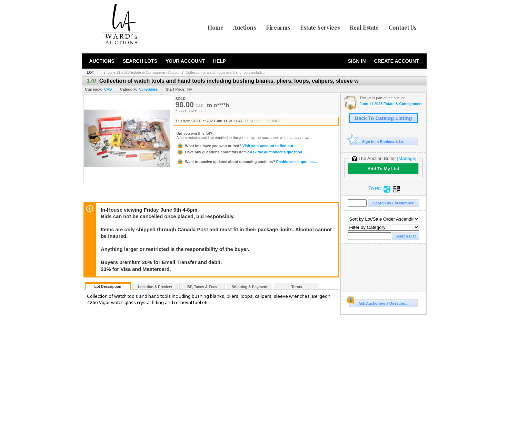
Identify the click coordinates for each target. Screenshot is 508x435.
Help (219, 61)
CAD (108, 89)
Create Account (396, 61)
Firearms (278, 27)
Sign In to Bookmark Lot (377, 141)
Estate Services (320, 27)
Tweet (374, 188)
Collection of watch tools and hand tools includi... (225, 72)
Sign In (357, 61)
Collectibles (148, 89)
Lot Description (107, 286)
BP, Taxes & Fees (202, 287)
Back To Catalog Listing (383, 118)
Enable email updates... (247, 162)
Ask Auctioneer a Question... (378, 302)
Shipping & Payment (250, 287)
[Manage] (407, 158)
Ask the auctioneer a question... (241, 152)
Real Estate (364, 27)
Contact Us (403, 27)
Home (215, 27)
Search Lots (140, 61)
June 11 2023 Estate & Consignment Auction (144, 72)
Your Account (185, 61)
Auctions (244, 27)
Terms (296, 287)
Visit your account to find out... (236, 146)
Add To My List (383, 168)
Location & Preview (155, 287)
